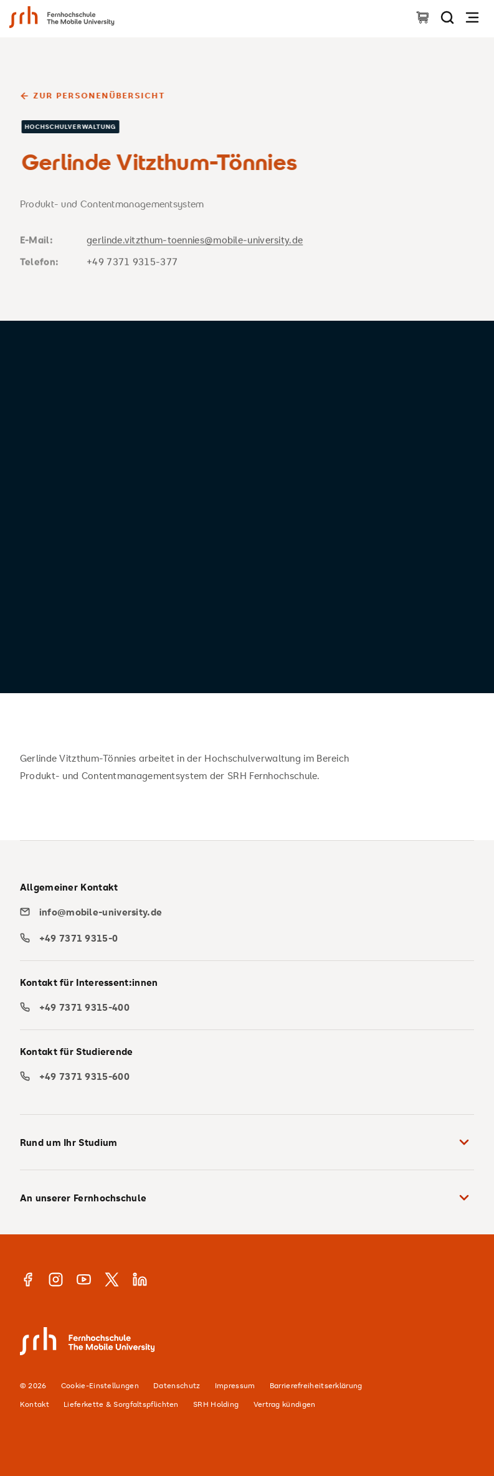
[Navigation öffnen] (472, 17)
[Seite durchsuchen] (447, 17)
